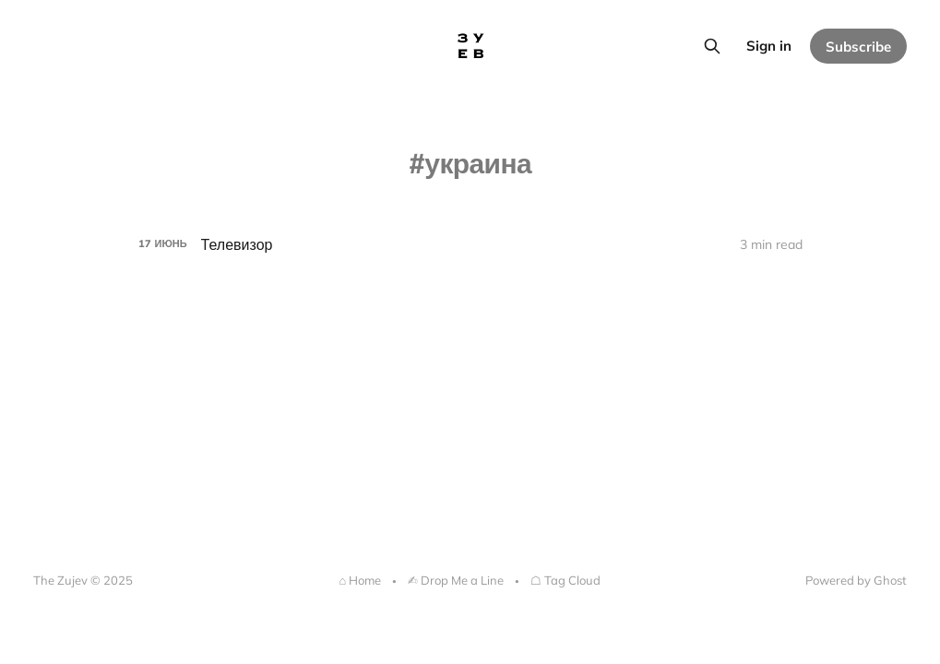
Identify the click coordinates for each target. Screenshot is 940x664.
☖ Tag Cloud (565, 580)
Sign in (768, 45)
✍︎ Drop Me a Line (456, 580)
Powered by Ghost (856, 580)
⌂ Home (360, 580)
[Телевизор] (470, 244)
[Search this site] (712, 46)
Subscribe (858, 46)
